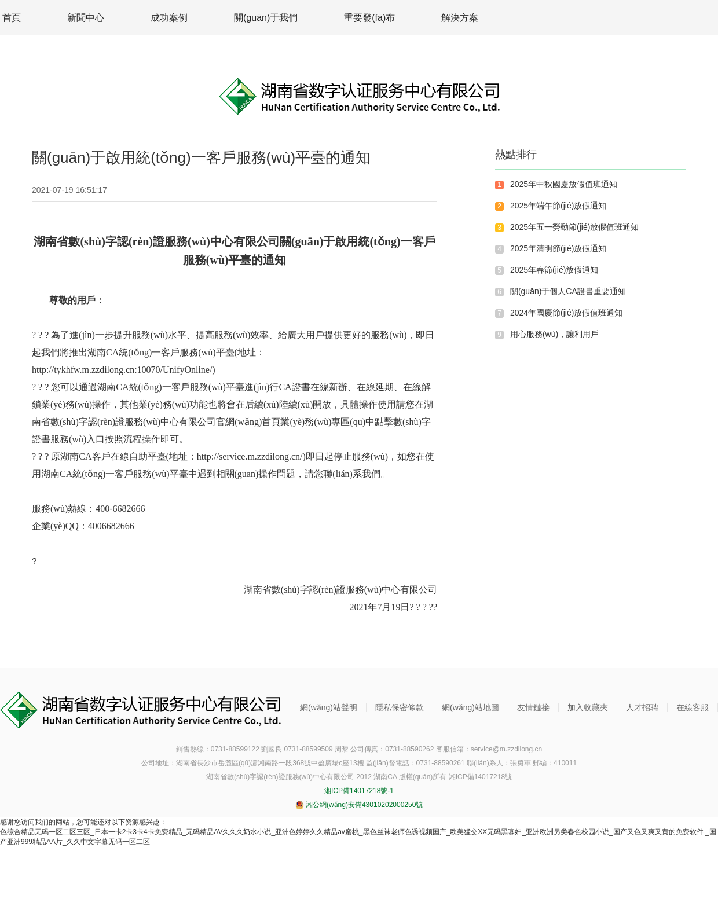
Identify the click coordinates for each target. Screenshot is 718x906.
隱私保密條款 (399, 707)
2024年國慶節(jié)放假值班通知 (566, 312)
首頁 (11, 18)
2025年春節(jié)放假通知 (554, 269)
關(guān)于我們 (266, 18)
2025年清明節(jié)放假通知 (558, 248)
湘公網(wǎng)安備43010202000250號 (359, 805)
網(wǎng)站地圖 (470, 707)
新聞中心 (85, 18)
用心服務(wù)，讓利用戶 (554, 334)
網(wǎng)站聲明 (328, 707)
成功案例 (169, 18)
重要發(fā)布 (369, 18)
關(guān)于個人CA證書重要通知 (568, 291)
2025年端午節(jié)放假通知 (558, 205)
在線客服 (692, 707)
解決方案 (459, 18)
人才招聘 (642, 707)
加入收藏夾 (587, 707)
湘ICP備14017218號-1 (359, 791)
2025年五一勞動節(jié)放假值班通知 (574, 227)
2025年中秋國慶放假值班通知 (563, 184)
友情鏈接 (533, 707)
